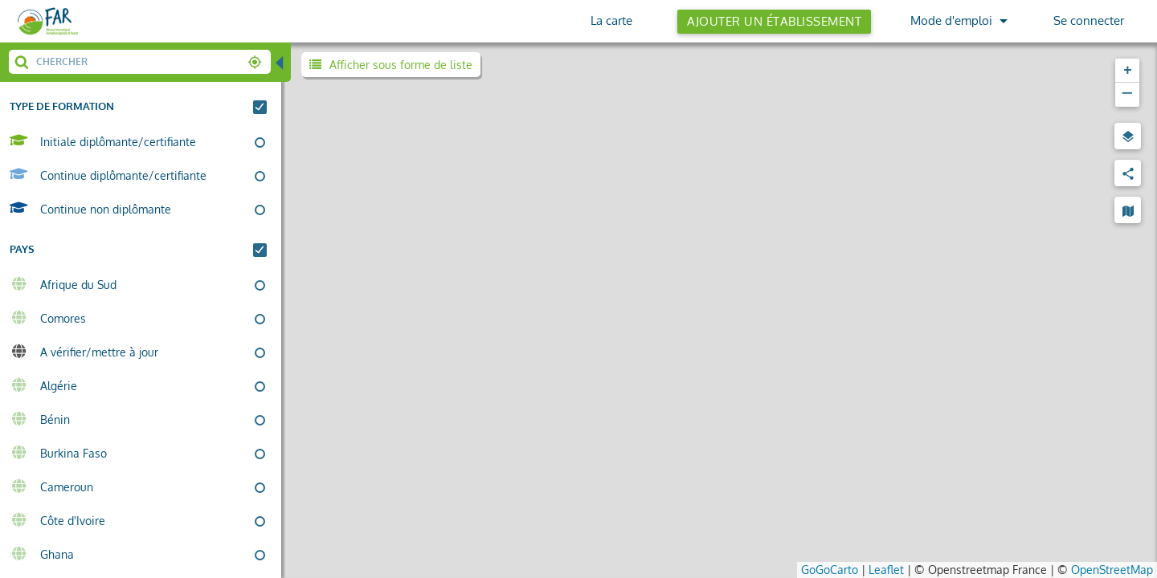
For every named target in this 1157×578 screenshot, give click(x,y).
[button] (1127, 71)
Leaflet (886, 569)
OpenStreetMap (1112, 569)
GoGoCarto (829, 569)
